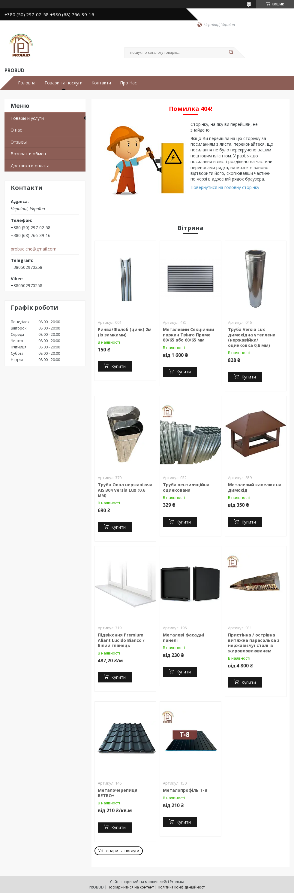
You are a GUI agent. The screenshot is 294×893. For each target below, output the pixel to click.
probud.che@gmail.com (33, 249)
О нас (16, 130)
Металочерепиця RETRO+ (117, 792)
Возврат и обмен (28, 153)
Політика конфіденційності (182, 887)
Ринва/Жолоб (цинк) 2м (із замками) (125, 332)
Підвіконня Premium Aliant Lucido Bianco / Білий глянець (121, 640)
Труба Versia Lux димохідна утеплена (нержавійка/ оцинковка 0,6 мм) (251, 337)
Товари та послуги (63, 83)
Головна (26, 83)
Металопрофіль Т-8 (185, 790)
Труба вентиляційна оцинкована (186, 487)
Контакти (101, 83)
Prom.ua (177, 881)
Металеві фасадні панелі (183, 637)
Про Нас (128, 83)
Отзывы (18, 142)
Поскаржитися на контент (131, 887)
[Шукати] (231, 52)
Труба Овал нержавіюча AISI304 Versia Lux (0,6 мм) (125, 490)
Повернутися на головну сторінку (224, 187)
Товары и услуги (27, 118)
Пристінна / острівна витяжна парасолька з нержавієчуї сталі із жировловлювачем (254, 643)
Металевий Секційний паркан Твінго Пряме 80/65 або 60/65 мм (188, 335)
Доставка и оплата (30, 166)
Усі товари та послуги (118, 850)
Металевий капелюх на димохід (254, 487)
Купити (118, 366)
